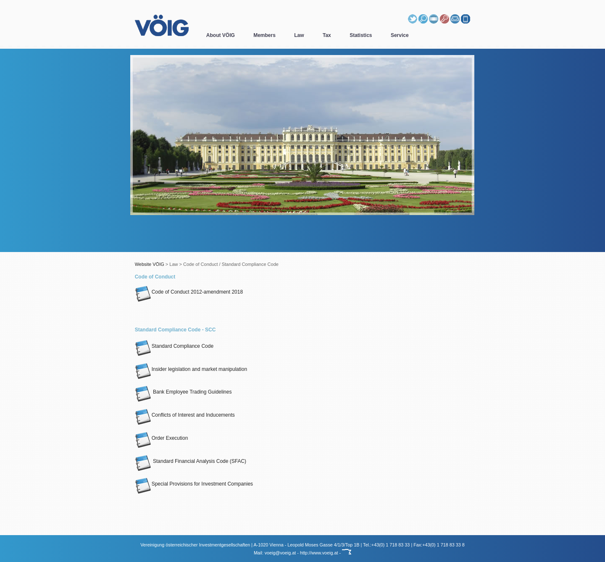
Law (299, 35)
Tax (327, 35)
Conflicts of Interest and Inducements (185, 415)
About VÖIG (220, 35)
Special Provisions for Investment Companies (194, 484)
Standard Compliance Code (174, 346)
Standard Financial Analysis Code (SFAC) (190, 461)
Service (400, 35)
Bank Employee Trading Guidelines (183, 392)
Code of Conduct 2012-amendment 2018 (189, 292)
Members (264, 35)
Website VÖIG (149, 264)
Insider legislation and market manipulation (191, 369)
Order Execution (161, 438)
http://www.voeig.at (319, 552)
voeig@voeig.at (280, 552)
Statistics (361, 35)
